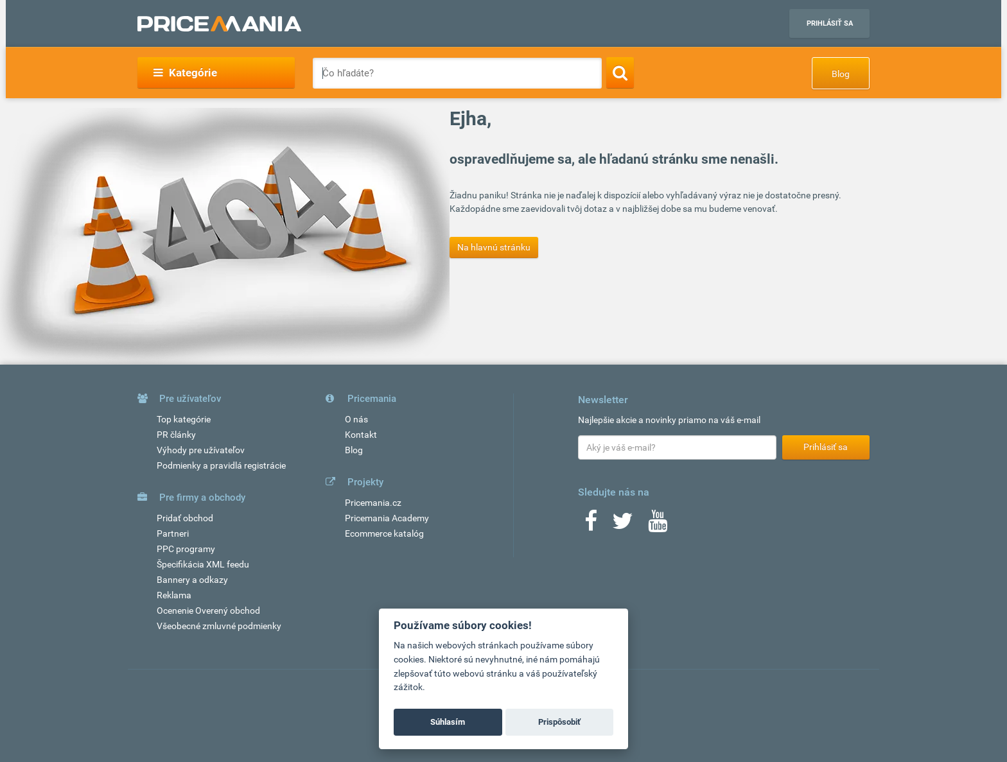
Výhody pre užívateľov (201, 450)
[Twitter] (623, 525)
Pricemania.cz (373, 503)
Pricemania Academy (387, 518)
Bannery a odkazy (192, 580)
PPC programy (186, 549)
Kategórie (185, 72)
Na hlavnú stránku (493, 247)
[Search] (620, 72)
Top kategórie (184, 419)
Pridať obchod (185, 518)
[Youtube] (658, 525)
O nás (356, 419)
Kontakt (361, 434)
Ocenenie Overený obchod (208, 610)
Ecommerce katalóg (384, 533)
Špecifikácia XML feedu (203, 564)
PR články (176, 434)
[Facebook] (591, 525)
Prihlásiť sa (830, 23)
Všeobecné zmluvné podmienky (219, 626)
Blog (841, 74)
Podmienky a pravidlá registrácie (221, 465)
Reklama (174, 595)
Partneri (173, 533)
